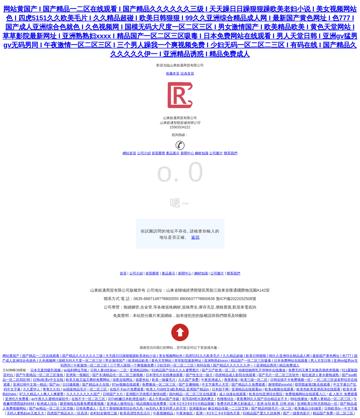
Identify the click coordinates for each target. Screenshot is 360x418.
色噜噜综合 (226, 399)
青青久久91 (52, 389)
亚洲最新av (197, 408)
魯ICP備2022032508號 (236, 298)
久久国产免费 (188, 380)
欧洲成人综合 (47, 404)
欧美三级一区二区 (254, 380)
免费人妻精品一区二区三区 (331, 399)
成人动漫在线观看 (233, 394)
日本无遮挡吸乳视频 (46, 370)
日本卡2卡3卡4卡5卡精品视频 (192, 404)
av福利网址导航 (76, 370)
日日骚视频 (71, 384)
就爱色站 (143, 380)
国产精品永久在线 (96, 384)
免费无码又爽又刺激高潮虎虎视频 (314, 370)
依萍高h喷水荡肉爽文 (198, 399)
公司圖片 (216, 153)
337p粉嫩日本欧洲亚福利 (127, 399)
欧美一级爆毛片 (164, 380)
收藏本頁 (172, 73)
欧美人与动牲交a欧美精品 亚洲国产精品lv (178, 389)
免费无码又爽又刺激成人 (236, 404)
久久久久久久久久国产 (83, 394)
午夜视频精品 (163, 413)
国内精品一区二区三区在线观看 (193, 394)
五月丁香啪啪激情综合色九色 (121, 408)
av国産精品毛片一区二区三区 (85, 389)
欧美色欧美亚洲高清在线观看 (318, 389)
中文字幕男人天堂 (216, 384)
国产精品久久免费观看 (248, 384)
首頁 (123, 273)
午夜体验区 (185, 413)
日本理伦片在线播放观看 (165, 375)
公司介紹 (144, 153)
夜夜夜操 (231, 380)
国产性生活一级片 (199, 375)
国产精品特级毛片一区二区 (271, 408)
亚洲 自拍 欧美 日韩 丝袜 (276, 404)
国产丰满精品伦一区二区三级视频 (118, 375)
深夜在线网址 (123, 380)
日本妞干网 (221, 389)
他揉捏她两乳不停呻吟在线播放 (262, 370)
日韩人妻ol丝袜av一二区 (109, 370)
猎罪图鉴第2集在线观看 (313, 384)
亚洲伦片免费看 (17, 399)
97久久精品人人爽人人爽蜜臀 (41, 394)
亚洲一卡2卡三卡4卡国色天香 (218, 413)
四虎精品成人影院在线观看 (235, 375)
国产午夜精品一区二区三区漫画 (40, 375)
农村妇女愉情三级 (104, 413)
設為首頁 (187, 73)
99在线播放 (299, 399)
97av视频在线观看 (126, 384)
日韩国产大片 (113, 394)
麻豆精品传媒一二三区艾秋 (228, 408)
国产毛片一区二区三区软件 (279, 375)
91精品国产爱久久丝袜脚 (262, 413)
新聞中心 (187, 153)
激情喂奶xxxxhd (280, 384)
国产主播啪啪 (189, 384)
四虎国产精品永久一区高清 (67, 413)
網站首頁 (129, 153)
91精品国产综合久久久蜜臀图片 (175, 370)
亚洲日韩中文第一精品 (30, 384)
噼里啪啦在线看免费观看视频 (82, 404)
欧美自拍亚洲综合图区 (266, 394)
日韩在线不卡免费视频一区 (291, 380)
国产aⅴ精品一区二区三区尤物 (51, 408)
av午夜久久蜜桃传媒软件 (50, 399)
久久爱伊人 (32, 389)
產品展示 (172, 153)
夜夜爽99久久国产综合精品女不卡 (263, 399)
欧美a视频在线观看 (279, 389)
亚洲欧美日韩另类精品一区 (317, 404)
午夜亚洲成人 (211, 380)
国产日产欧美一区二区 (219, 370)
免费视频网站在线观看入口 (306, 394)
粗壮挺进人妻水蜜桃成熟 (321, 375)
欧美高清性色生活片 (135, 413)
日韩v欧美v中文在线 (48, 380)
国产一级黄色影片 (297, 413)
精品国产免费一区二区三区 (333, 413)
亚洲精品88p (140, 370)
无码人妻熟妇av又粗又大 (26, 413)
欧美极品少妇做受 (308, 408)
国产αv (54, 384)
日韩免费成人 (86, 408)
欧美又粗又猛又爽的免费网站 (88, 380)
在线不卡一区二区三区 (88, 399)
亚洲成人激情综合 (120, 404)
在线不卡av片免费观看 (127, 389)
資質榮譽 (158, 153)
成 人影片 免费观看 (342, 394)
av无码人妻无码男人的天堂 (166, 408)
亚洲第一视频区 (78, 375)
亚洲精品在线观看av (247, 389)
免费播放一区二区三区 (159, 384)
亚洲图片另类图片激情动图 (146, 394)
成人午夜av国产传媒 (164, 399)
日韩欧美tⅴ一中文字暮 (340, 408)
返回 (195, 237)
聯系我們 (230, 153)
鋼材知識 (201, 153)
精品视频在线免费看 (151, 404)
